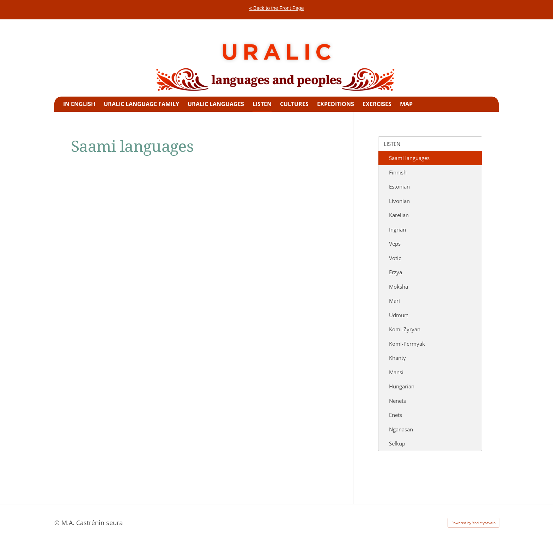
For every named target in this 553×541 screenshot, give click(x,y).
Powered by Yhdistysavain (473, 522)
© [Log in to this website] (57, 522)
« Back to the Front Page (276, 8)
